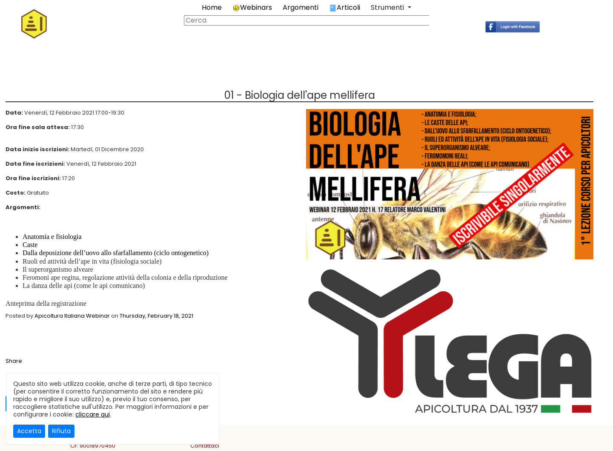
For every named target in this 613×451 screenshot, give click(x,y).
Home (212, 7)
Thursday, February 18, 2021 (156, 316)
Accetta (29, 431)
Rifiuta (61, 431)
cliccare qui (92, 414)
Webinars (252, 7)
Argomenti (300, 7)
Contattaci (204, 446)
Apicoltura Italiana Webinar (72, 316)
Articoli (344, 7)
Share (14, 361)
